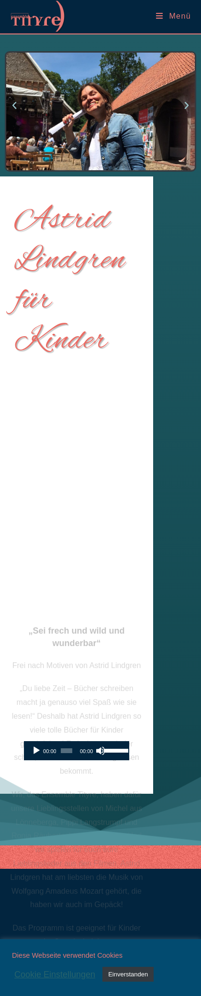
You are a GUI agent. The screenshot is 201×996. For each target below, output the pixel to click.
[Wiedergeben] (36, 750)
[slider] (66, 750)
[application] (76, 750)
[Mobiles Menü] (173, 16)
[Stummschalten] (100, 750)
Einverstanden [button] (128, 974)
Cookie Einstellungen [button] (54, 974)
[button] (14, 105)
